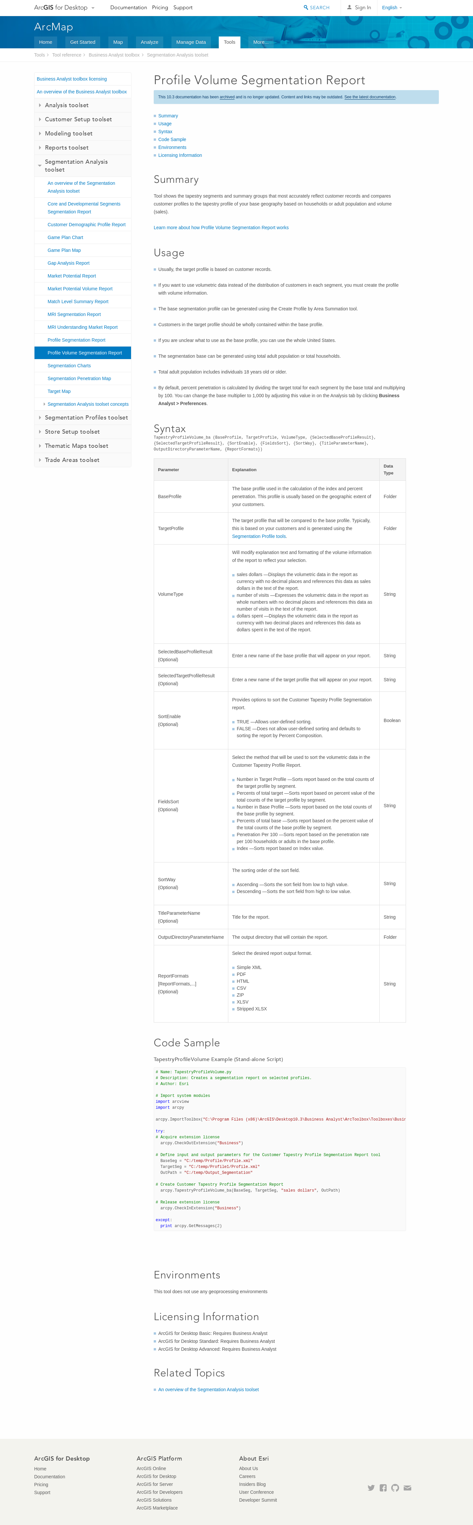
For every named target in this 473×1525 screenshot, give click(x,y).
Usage (164, 123)
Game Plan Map (64, 250)
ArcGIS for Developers (160, 1492)
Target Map (59, 391)
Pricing (160, 7)
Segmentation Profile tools (259, 536)
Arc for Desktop (61, 7)
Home (45, 42)
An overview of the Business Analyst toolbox (82, 91)
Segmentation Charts (69, 365)
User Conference (256, 1492)
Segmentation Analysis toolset (177, 55)
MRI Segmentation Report (74, 314)
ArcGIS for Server (155, 1484)
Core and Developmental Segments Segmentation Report (84, 207)
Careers (247, 1476)
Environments (172, 147)
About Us (248, 1468)
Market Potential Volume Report (80, 288)
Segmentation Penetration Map (79, 378)
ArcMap (54, 26)
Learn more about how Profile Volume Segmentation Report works (221, 227)
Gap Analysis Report (69, 263)
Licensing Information (180, 155)
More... (261, 42)
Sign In (363, 7)
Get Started (83, 42)
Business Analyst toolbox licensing (72, 79)
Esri (425, 8)
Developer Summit (258, 1500)
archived (227, 97)
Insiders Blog (252, 1484)
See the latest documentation (370, 97)
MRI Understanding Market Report (83, 327)
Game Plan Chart (65, 237)
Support (182, 7)
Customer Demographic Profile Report (86, 224)
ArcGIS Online (151, 1468)
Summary (168, 115)
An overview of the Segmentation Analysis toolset (81, 187)
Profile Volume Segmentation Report (85, 352)
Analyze (149, 42)
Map (118, 42)
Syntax (165, 131)
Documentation (128, 7)
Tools (229, 42)
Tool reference (66, 55)
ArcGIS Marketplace (157, 1508)
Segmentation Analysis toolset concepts (88, 404)
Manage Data (191, 42)
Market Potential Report (72, 275)
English (389, 7)
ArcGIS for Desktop (156, 1476)
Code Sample (172, 139)
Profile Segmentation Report (76, 340)
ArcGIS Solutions (154, 1500)
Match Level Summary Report (78, 301)
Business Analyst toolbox (114, 55)
